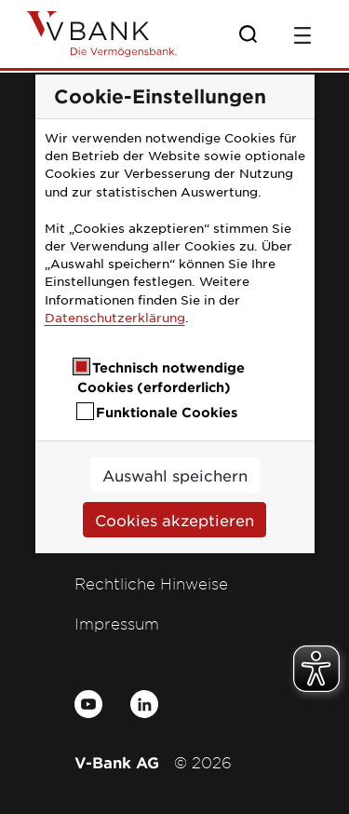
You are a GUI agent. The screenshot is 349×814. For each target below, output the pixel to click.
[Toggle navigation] (302, 33)
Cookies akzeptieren (174, 519)
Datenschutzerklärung (115, 317)
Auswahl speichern (175, 475)
